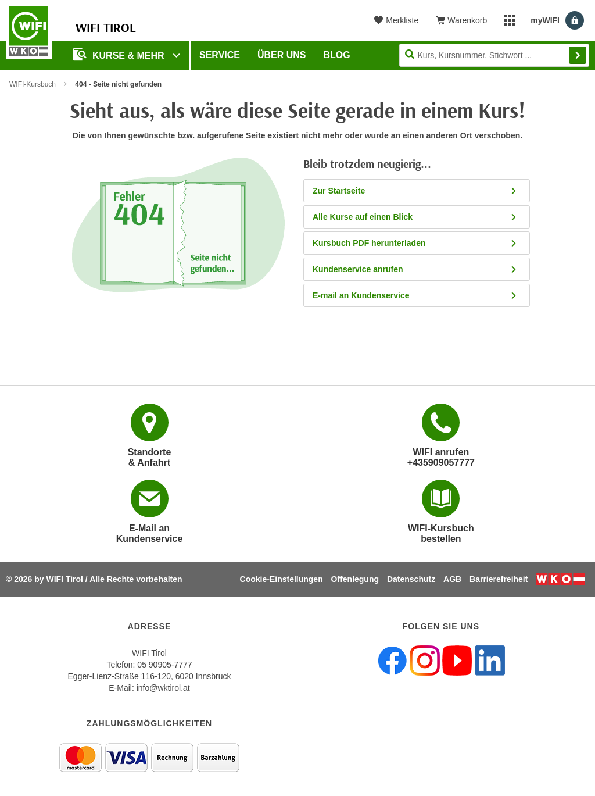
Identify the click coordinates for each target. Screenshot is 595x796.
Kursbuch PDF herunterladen (415, 243)
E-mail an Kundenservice (415, 295)
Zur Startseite (415, 190)
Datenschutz (411, 579)
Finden (577, 55)
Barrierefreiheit (498, 579)
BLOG (337, 55)
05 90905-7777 (164, 664)
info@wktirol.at (163, 688)
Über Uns (281, 55)
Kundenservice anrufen (415, 269)
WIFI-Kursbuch (32, 84)
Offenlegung (355, 579)
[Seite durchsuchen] (494, 55)
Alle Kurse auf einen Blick (415, 217)
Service (219, 55)
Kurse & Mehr (120, 54)
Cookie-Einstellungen (281, 579)
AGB (452, 579)
